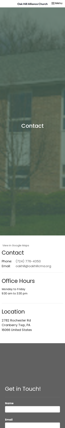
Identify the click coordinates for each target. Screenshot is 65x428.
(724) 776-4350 (28, 261)
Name (9, 403)
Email (9, 419)
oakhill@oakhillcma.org (33, 266)
